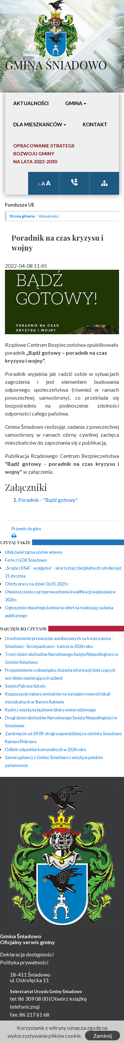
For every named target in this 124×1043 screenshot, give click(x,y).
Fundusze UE (19, 205)
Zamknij (102, 1035)
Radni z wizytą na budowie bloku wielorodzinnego (50, 709)
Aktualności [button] (31, 103)
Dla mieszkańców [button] (37, 124)
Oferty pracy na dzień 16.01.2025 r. (37, 583)
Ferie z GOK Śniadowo (26, 560)
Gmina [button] (73, 103)
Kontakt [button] (95, 124)
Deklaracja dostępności (27, 954)
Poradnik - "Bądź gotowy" (48, 500)
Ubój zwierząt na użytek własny (33, 552)
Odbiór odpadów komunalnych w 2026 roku (45, 749)
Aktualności (49, 216)
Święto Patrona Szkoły (25, 686)
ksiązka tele (74, 182)
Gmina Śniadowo (56, 63)
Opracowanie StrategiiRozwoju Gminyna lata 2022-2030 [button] (43, 153)
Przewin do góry (26, 528)
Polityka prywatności (24, 962)
